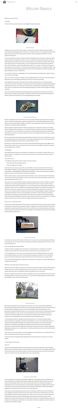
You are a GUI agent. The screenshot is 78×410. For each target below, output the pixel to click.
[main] (39, 8)
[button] (1, 2)
